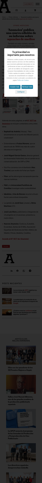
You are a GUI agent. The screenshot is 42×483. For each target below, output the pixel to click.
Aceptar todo (14, 87)
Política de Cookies (23, 80)
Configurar (21, 92)
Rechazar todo (27, 87)
